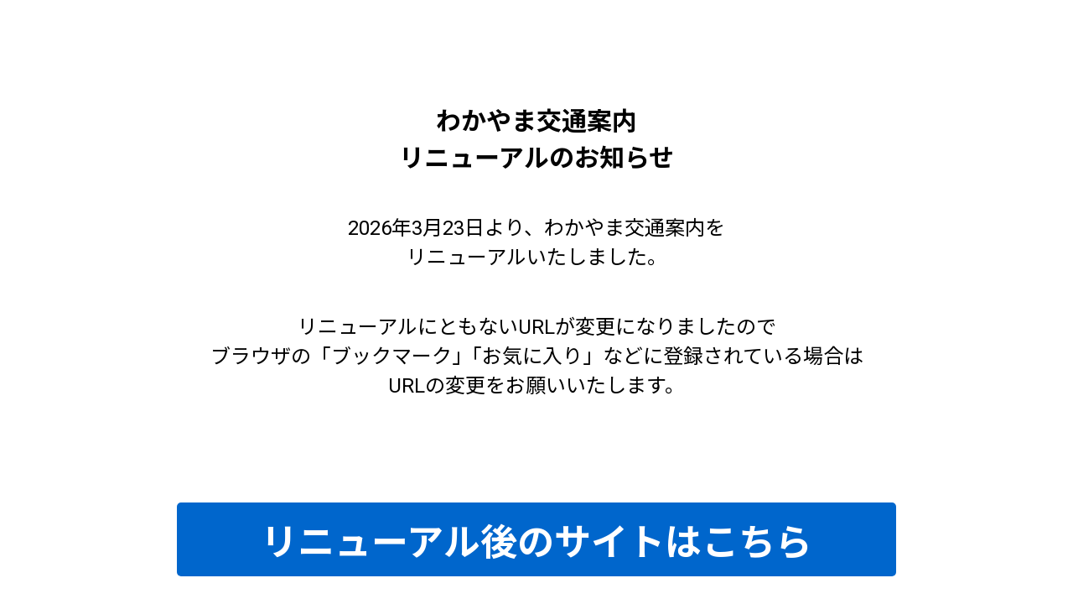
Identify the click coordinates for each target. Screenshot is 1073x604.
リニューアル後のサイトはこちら (536, 543)
